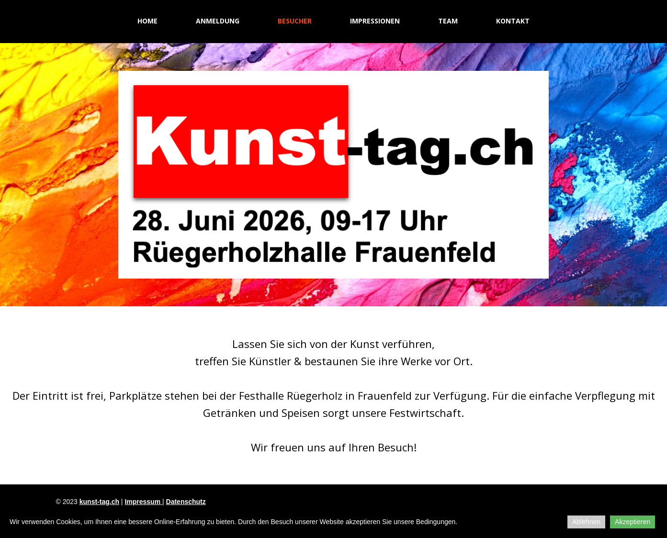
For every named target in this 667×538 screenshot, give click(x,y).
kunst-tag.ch (99, 501)
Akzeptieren (632, 522)
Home (147, 20)
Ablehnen (586, 522)
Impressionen (375, 20)
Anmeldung (217, 20)
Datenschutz (186, 501)
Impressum (142, 501)
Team (448, 20)
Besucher (295, 20)
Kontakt (513, 20)
